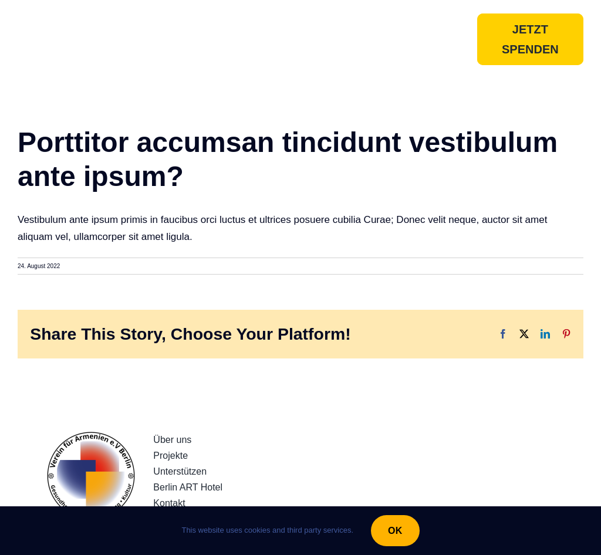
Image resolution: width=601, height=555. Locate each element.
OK (395, 531)
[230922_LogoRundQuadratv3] (91, 436)
